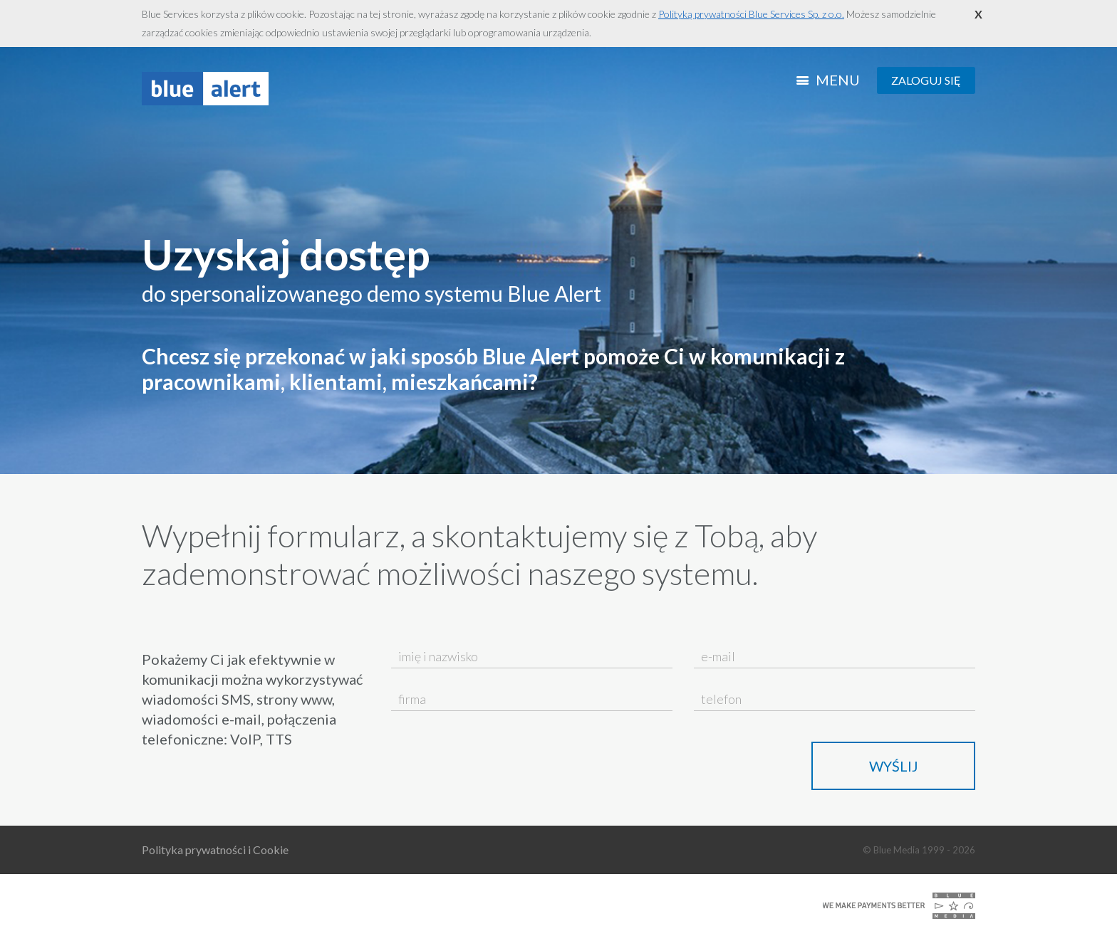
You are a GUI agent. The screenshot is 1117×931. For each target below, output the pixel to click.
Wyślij (893, 765)
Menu (829, 79)
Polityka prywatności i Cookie (215, 849)
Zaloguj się (926, 80)
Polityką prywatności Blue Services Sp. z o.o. (751, 14)
